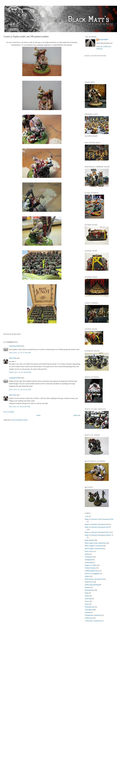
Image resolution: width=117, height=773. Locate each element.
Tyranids (87, 612)
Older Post (77, 415)
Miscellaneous (89, 590)
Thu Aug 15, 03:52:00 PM (20, 389)
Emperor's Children (91, 565)
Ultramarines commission (93, 615)
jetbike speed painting (92, 585)
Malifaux (88, 587)
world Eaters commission (93, 621)
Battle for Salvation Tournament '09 (96, 524)
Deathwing (88, 562)
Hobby (87, 576)
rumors (87, 596)
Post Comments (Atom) (19, 420)
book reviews (89, 551)
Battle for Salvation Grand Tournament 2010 (99, 519)
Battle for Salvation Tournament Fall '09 (98, 527)
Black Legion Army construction (95, 543)
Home (39, 415)
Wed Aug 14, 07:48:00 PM (20, 372)
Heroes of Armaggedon (92, 573)
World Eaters (89, 618)
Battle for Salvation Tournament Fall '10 (98, 532)
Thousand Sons (90, 607)
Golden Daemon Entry (92, 571)
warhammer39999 (15, 346)
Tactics (87, 601)
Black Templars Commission (94, 546)
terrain (87, 604)
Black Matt (12, 358)
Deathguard (88, 559)
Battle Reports (89, 540)
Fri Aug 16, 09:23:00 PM (19, 406)
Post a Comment (9, 412)
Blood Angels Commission (93, 548)
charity (87, 554)
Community (88, 557)
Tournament (89, 610)
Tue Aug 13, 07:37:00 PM (20, 352)
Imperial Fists (89, 582)
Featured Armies (90, 568)
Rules (86, 593)
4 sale (86, 516)
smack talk (88, 598)
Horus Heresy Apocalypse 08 (94, 579)
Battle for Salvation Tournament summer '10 (99, 535)
